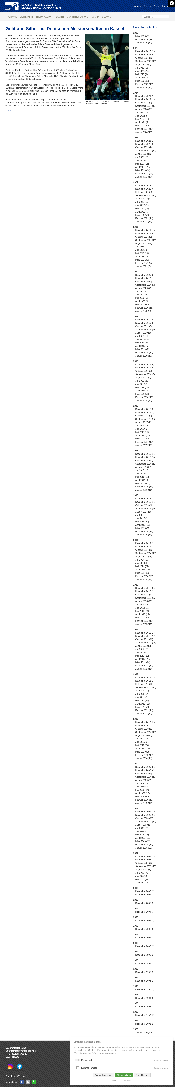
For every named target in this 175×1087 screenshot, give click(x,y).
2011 (135, 674)
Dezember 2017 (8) (144, 409)
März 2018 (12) (142, 394)
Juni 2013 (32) (142, 608)
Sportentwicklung (77, 16)
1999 (135, 951)
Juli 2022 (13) (142, 202)
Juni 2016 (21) (142, 473)
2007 (135, 853)
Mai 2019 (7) (141, 343)
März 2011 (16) (142, 707)
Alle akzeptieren (124, 1075)
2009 (135, 764)
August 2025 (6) (143, 64)
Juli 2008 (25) (142, 828)
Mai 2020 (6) (141, 298)
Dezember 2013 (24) (145, 588)
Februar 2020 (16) (144, 308)
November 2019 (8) (144, 323)
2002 (135, 926)
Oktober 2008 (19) (144, 818)
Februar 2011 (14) (144, 710)
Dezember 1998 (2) (144, 963)
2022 (135, 182)
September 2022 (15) (145, 195)
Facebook (22, 1082)
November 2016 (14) (145, 457)
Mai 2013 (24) (142, 611)
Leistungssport (44, 16)
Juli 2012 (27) (142, 649)
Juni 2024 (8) (141, 116)
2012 (135, 629)
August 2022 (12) (143, 199)
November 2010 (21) (145, 725)
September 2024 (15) (145, 106)
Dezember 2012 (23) (145, 633)
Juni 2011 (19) (142, 697)
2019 (135, 316)
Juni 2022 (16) (142, 205)
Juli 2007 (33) (142, 873)
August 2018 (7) (143, 377)
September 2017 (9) (145, 419)
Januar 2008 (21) (143, 848)
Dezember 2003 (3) (144, 920)
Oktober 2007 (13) (144, 863)
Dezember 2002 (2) (144, 929)
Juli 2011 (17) (142, 694)
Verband (12, 16)
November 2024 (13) (145, 99)
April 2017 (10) (142, 435)
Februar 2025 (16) (144, 84)
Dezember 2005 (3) (144, 903)
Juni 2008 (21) (142, 831)
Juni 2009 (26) (142, 787)
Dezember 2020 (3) (144, 275)
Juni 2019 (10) (142, 339)
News (156, 6)
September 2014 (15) (145, 553)
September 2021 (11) (145, 240)
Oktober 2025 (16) (144, 58)
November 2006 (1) (144, 894)
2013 (135, 585)
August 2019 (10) (143, 333)
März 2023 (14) (142, 170)
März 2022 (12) (142, 215)
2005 (135, 900)
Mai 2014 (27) (142, 566)
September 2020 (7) (145, 285)
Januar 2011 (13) (143, 713)
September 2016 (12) (145, 464)
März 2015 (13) (142, 528)
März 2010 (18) (142, 752)
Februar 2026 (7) (143, 39)
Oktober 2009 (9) (143, 773)
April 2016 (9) (141, 480)
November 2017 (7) (144, 412)
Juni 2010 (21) (142, 742)
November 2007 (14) (145, 860)
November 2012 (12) (145, 636)
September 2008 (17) (145, 821)
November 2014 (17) (145, 546)
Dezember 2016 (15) (145, 454)
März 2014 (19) (142, 573)
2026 (135, 33)
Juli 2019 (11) (142, 336)
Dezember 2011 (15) (145, 677)
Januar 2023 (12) (143, 177)
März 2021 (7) (142, 260)
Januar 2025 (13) (143, 87)
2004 (135, 908)
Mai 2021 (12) (142, 253)
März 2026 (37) (142, 36)
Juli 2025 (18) (142, 68)
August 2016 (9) (143, 467)
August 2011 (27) (143, 691)
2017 (135, 406)
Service (147, 6)
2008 (135, 808)
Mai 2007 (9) (141, 879)
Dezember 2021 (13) (145, 230)
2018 (135, 361)
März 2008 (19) (142, 841)
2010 (135, 719)
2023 (135, 137)
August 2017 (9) (143, 422)
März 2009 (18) (142, 796)
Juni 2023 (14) (142, 160)
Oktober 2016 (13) (144, 460)
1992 (135, 1012)
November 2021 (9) (144, 233)
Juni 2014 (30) (142, 563)
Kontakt (166, 6)
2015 (135, 495)
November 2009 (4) (144, 770)
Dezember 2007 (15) (145, 856)
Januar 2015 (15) (143, 535)
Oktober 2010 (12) (144, 729)
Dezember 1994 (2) (144, 998)
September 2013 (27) (145, 598)
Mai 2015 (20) (142, 521)
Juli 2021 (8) (141, 247)
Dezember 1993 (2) (144, 1006)
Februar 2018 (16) (144, 397)
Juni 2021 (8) (141, 250)
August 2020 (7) (143, 288)
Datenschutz (116, 1081)
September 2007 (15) (145, 866)
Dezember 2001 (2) (144, 938)
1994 (135, 995)
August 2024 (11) (143, 109)
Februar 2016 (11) (144, 487)
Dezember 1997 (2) (144, 972)
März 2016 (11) (142, 483)
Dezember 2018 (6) (144, 364)
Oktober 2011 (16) (144, 684)
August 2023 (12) (143, 154)
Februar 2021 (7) (143, 263)
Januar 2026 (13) (143, 43)
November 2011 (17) (145, 681)
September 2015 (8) (145, 508)
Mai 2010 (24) (142, 745)
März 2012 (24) (142, 662)
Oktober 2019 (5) (143, 326)
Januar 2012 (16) (143, 669)
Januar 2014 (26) (143, 579)
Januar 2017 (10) (143, 445)
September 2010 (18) (145, 732)
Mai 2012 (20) (142, 656)
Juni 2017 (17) (142, 429)
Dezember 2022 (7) (144, 185)
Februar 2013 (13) (144, 621)
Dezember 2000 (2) (144, 946)
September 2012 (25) (145, 643)
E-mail (28, 1082)
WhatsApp (34, 1082)
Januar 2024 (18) (143, 132)
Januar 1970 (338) (144, 1032)
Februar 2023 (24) (144, 173)
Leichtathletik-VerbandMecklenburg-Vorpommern (41, 6)
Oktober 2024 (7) (143, 102)
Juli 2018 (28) (142, 381)
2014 (135, 540)
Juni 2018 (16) (142, 384)
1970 (135, 1029)
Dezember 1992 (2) (144, 1015)
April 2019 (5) (141, 346)
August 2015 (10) (143, 512)
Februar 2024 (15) (144, 129)
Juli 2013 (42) (142, 604)
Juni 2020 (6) (141, 295)
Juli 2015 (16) (142, 515)
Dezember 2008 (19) (145, 812)
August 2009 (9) (143, 780)
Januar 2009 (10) (143, 803)
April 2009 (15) (142, 793)
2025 (135, 48)
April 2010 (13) (142, 748)
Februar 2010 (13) (144, 755)
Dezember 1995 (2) (144, 989)
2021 (135, 227)
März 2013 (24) (142, 617)
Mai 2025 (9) (141, 74)
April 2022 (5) (141, 212)
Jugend (95, 16)
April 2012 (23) (142, 659)
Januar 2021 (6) (143, 266)
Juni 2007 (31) (142, 876)
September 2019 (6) (145, 329)
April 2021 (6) (141, 256)
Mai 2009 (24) (142, 790)
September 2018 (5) (145, 374)
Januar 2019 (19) (143, 356)
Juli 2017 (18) (142, 425)
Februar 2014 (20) (144, 576)
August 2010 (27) (143, 735)
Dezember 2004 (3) (144, 912)
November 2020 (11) (145, 278)
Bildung (106, 16)
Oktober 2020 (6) (143, 281)
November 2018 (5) (144, 368)
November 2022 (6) (144, 189)
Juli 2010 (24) (142, 739)
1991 (135, 1020)
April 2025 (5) (141, 77)
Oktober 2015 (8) (143, 505)
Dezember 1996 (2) (144, 981)
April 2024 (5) (141, 122)
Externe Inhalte (89, 1068)
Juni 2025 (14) (142, 71)
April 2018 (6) (141, 391)
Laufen (60, 16)
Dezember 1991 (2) (144, 1024)
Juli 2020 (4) (141, 291)
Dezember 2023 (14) (145, 141)
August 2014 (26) (143, 556)
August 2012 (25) (143, 646)
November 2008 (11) (145, 815)
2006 (135, 888)
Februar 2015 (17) (144, 531)
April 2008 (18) (142, 838)
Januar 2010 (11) (143, 758)
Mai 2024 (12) (142, 119)
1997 (135, 969)
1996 (135, 977)
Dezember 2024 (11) (145, 96)
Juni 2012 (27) (142, 652)
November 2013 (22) (145, 591)
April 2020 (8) (141, 301)
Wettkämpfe (26, 16)
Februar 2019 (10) (144, 352)
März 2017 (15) (142, 439)
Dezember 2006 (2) (144, 891)
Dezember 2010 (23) (145, 722)
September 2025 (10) (145, 61)
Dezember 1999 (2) (144, 955)
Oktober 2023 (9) (143, 147)
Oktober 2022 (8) (143, 192)
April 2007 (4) (141, 883)
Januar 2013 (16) (143, 624)
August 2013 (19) (143, 601)
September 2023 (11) (145, 151)
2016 (135, 450)
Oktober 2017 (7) (143, 416)
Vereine (137, 6)
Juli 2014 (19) (142, 560)
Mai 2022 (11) (142, 208)
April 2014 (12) (142, 569)
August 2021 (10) (143, 243)
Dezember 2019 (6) (144, 320)
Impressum (127, 1081)
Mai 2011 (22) (142, 700)
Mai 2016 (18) (142, 477)
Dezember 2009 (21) (145, 767)
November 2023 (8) (144, 144)
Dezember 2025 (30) (145, 51)
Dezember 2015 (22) (145, 498)
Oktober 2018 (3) (143, 371)
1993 (135, 1003)
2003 (135, 917)
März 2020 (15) (142, 304)
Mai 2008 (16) (142, 835)
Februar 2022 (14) (144, 218)
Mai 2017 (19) (142, 432)
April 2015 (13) (142, 525)
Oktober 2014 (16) (144, 550)
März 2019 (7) (142, 349)
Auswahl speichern (103, 1075)
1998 (135, 960)
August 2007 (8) (143, 869)
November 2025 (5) (144, 54)
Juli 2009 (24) (142, 783)
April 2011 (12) (142, 704)
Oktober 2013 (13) (144, 594)
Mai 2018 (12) (142, 387)
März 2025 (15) (142, 81)
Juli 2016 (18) (142, 470)
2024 (135, 93)
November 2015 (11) (145, 502)
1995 (135, 986)
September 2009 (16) (145, 777)
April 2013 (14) (142, 614)
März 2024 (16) (142, 125)
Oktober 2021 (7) (143, 237)
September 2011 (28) (145, 687)
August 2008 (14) (143, 825)
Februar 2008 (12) (144, 844)
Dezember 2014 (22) (145, 543)
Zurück (8, 111)
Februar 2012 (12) (144, 665)
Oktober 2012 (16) (144, 639)
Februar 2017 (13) (144, 442)
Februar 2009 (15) (144, 800)
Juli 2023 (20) (142, 157)
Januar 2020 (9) (143, 311)
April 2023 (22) (142, 167)
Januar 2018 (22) (143, 400)
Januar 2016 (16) (143, 490)
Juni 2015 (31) (142, 518)
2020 (135, 272)
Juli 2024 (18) (142, 112)
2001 (135, 934)
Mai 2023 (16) (142, 164)
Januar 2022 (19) (143, 221)
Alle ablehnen (142, 1075)
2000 (135, 943)
